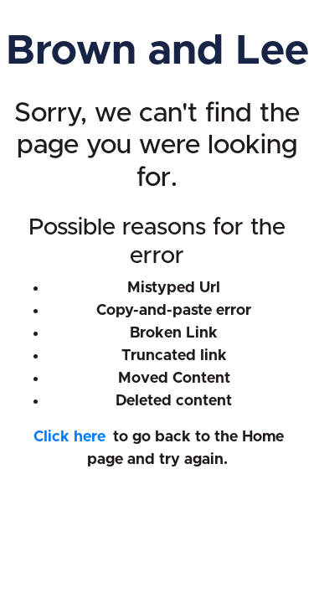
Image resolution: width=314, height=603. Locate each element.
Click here (69, 437)
